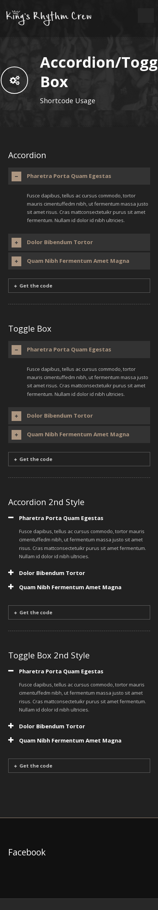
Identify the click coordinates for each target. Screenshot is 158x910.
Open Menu (146, 15)
